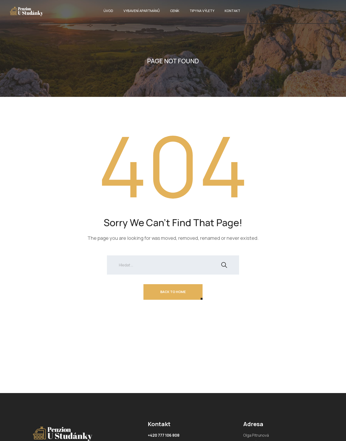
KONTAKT (232, 10)
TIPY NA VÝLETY (202, 10)
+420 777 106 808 (163, 435)
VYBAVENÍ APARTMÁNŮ (142, 10)
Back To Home (173, 291)
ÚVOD (108, 10)
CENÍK (174, 10)
